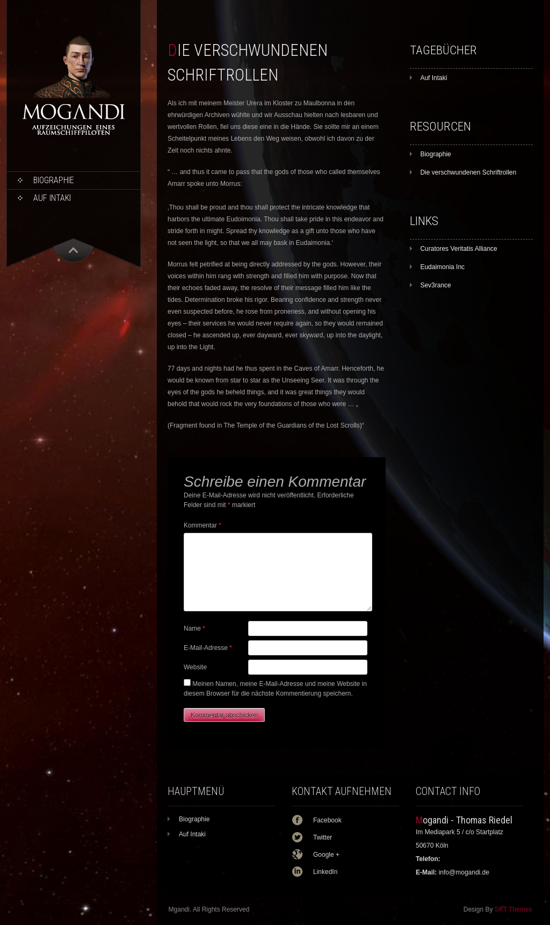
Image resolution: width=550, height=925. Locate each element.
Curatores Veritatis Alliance (458, 248)
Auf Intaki (52, 198)
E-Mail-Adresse (208, 648)
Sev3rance (435, 285)
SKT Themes (513, 909)
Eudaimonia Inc (442, 267)
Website (195, 667)
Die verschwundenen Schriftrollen (468, 172)
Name (194, 628)
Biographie (53, 180)
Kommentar (202, 525)
